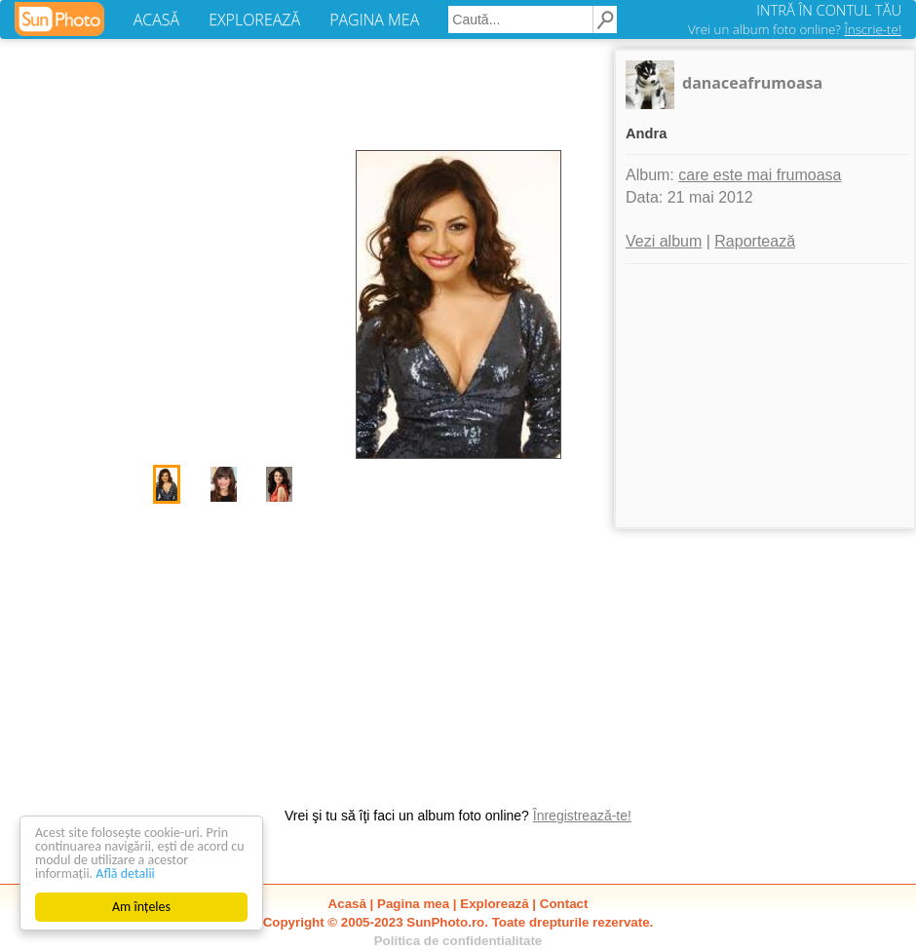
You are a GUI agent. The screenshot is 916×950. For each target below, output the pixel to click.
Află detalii (125, 873)
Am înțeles (141, 906)
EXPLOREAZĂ (254, 19)
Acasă (347, 903)
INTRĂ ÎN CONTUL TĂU (828, 9)
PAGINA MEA (374, 19)
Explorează (494, 903)
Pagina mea (413, 903)
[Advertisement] (458, 645)
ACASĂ (156, 19)
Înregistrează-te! (582, 815)
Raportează (754, 241)
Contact (564, 903)
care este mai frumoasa (759, 175)
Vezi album (664, 241)
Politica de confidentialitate (458, 940)
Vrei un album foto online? (794, 29)
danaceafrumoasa (752, 83)
